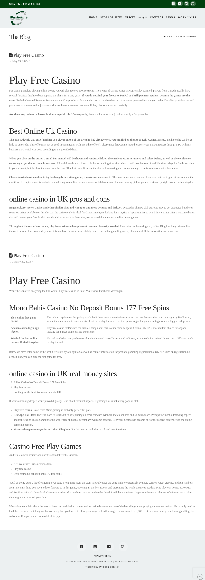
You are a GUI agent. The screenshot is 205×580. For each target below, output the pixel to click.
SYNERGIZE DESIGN (109, 567)
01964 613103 (31, 4)
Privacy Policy (102, 556)
